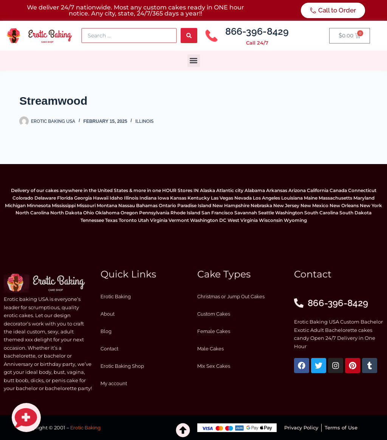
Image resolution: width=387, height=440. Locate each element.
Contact (109, 349)
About (108, 314)
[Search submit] (189, 35)
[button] (193, 60)
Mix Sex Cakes (213, 366)
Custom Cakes (213, 314)
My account (114, 383)
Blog (106, 331)
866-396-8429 (257, 31)
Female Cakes (213, 331)
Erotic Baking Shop (122, 366)
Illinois (144, 121)
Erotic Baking (116, 296)
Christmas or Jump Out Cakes (231, 296)
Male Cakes (210, 349)
